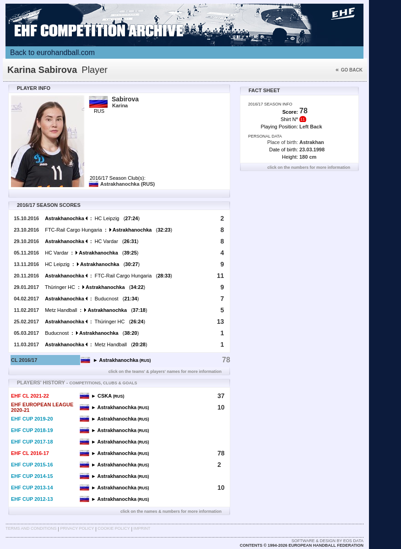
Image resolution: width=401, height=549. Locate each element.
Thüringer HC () (95, 287)
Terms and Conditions (31, 528)
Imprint (142, 528)
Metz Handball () (96, 310)
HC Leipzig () (92, 218)
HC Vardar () (91, 241)
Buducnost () (92, 298)
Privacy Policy (77, 528)
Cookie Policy (114, 528)
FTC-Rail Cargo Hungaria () (108, 230)
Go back (349, 69)
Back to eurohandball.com (52, 52)
